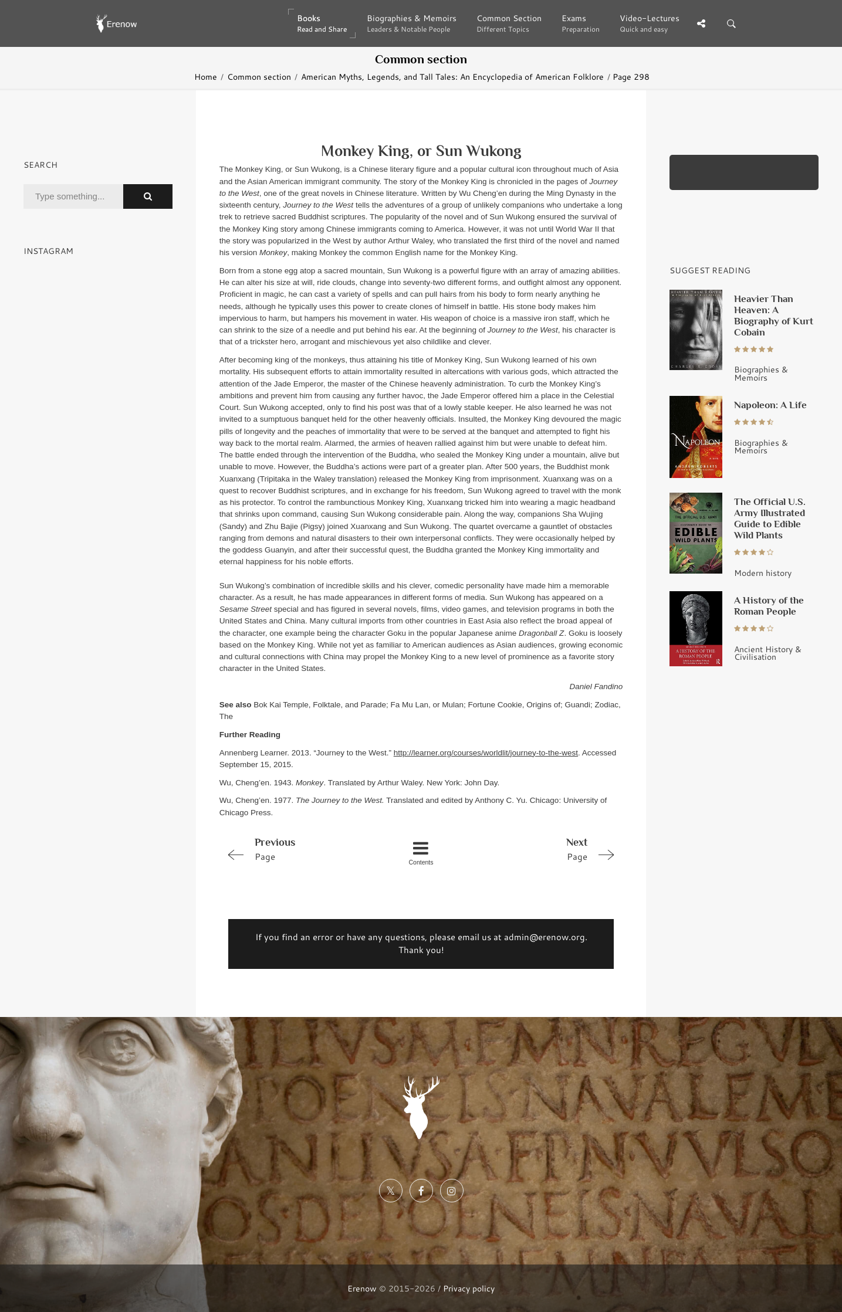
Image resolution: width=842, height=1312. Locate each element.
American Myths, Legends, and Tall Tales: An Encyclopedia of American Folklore (452, 76)
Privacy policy (469, 1288)
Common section (259, 76)
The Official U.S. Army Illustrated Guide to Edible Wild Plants (770, 518)
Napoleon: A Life (770, 405)
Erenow (362, 1288)
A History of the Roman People (769, 605)
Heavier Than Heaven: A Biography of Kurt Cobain (773, 315)
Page (299, 849)
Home (205, 76)
